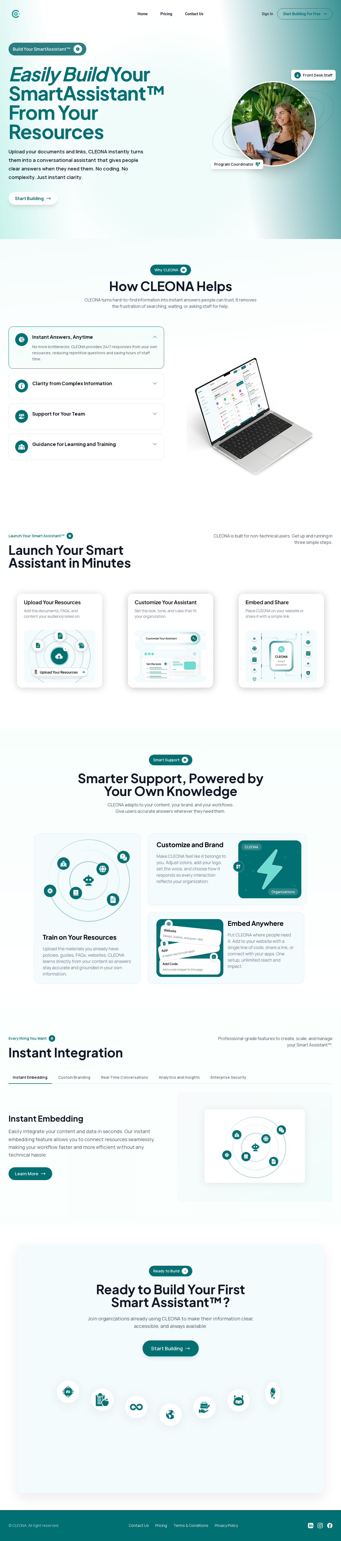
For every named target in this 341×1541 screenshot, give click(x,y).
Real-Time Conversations (124, 1077)
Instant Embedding (30, 1077)
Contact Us (194, 14)
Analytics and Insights (179, 1077)
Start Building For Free (305, 14)
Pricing (166, 14)
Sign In (267, 14)
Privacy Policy (226, 1525)
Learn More (30, 1174)
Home (143, 14)
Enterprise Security (228, 1077)
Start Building (33, 198)
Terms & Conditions (190, 1525)
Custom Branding (74, 1077)
